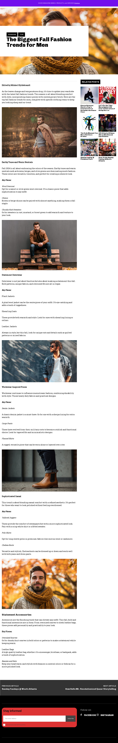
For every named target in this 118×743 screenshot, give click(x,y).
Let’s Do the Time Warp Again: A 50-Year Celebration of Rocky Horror (107, 108)
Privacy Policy (21, 725)
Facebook (90, 715)
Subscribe (71, 718)
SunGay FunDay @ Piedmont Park (87, 158)
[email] (34, 719)
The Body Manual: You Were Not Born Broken (89, 134)
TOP (21, 34)
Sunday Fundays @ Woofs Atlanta (19, 689)
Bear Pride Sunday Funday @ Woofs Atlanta (106, 159)
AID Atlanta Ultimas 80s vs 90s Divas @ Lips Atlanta (106, 134)
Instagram (107, 715)
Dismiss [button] (77, 3)
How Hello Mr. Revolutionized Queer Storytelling (90, 689)
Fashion (12, 34)
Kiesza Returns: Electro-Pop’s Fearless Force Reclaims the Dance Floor (88, 109)
